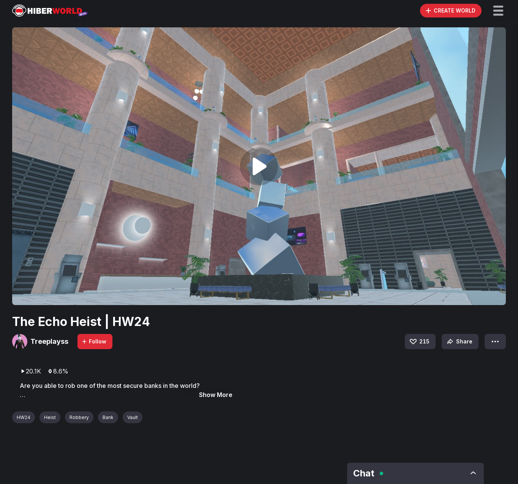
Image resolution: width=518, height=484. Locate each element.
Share (458, 341)
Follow (93, 341)
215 (419, 341)
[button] (498, 10)
